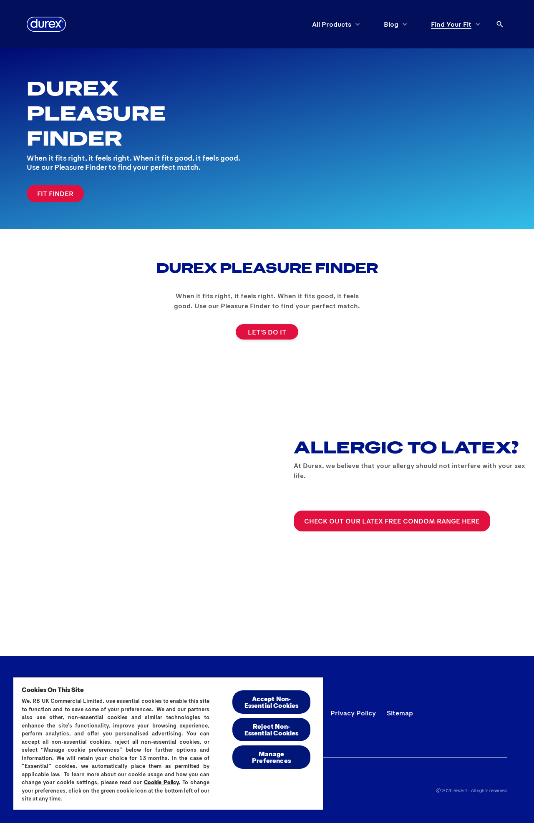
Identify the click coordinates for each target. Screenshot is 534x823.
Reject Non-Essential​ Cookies (271, 729)
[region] (168, 743)
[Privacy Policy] (353, 712)
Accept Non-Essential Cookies (271, 702)
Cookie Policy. (162, 782)
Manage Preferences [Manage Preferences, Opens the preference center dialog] (271, 757)
